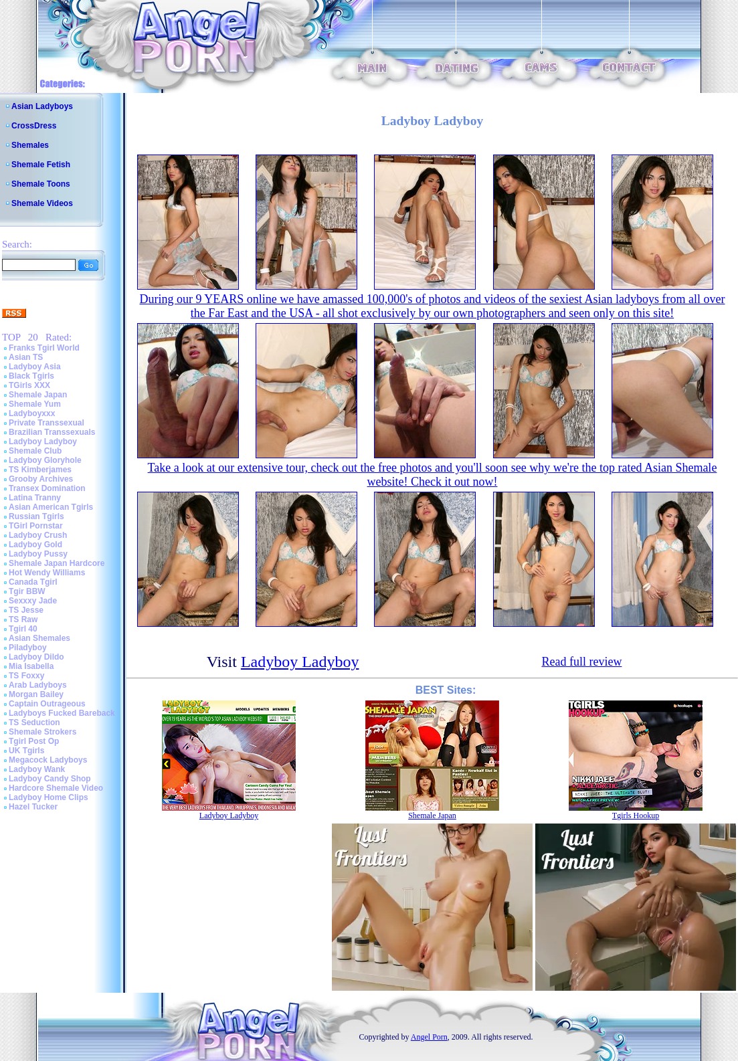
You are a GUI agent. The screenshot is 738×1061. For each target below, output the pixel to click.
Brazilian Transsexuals (52, 432)
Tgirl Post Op (34, 741)
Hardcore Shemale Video (56, 788)
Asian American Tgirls (51, 507)
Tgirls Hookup (635, 815)
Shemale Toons (40, 184)
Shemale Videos (42, 203)
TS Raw (23, 619)
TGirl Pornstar (36, 525)
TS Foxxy (26, 675)
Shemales (30, 145)
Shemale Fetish (40, 164)
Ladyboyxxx (32, 413)
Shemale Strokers (42, 732)
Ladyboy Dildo (36, 657)
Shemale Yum (35, 404)
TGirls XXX (29, 385)
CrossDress (33, 125)
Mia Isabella (31, 666)
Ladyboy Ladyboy (43, 441)
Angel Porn (429, 1037)
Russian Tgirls (36, 516)
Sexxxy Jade (33, 600)
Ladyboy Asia (35, 366)
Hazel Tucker (33, 806)
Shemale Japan (38, 394)
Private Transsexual (46, 422)
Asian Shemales (39, 638)
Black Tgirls (31, 376)
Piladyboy (28, 647)
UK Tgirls (26, 750)
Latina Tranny (35, 497)
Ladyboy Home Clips (48, 797)
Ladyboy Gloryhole (45, 460)
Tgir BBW (27, 591)
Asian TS (26, 357)
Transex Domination (47, 488)
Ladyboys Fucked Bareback (62, 713)
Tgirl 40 (23, 629)
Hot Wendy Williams (47, 572)
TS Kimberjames (40, 469)
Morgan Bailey (36, 694)
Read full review (581, 661)
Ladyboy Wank (37, 769)
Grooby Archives (41, 479)
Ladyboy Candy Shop (50, 778)
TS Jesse (26, 610)
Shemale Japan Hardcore (56, 563)
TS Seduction (34, 722)
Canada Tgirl (33, 582)
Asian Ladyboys (42, 106)
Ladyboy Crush (38, 535)
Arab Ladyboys (38, 685)
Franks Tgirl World (44, 348)
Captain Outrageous (47, 703)
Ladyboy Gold (35, 544)
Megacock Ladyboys (48, 760)
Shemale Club (35, 451)
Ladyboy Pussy (38, 554)
